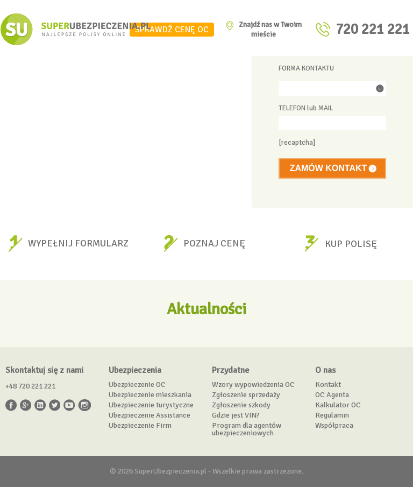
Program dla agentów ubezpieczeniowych (246, 429)
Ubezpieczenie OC (137, 384)
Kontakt (328, 384)
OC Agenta (332, 394)
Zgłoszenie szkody (241, 405)
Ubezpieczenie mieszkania (150, 394)
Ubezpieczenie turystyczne (151, 405)
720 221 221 (373, 29)
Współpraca (334, 425)
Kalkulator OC (338, 405)
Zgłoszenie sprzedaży (246, 394)
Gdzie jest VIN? (236, 415)
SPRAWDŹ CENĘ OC (172, 29)
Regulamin (332, 415)
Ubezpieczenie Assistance (149, 415)
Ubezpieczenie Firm (140, 425)
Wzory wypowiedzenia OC (253, 384)
